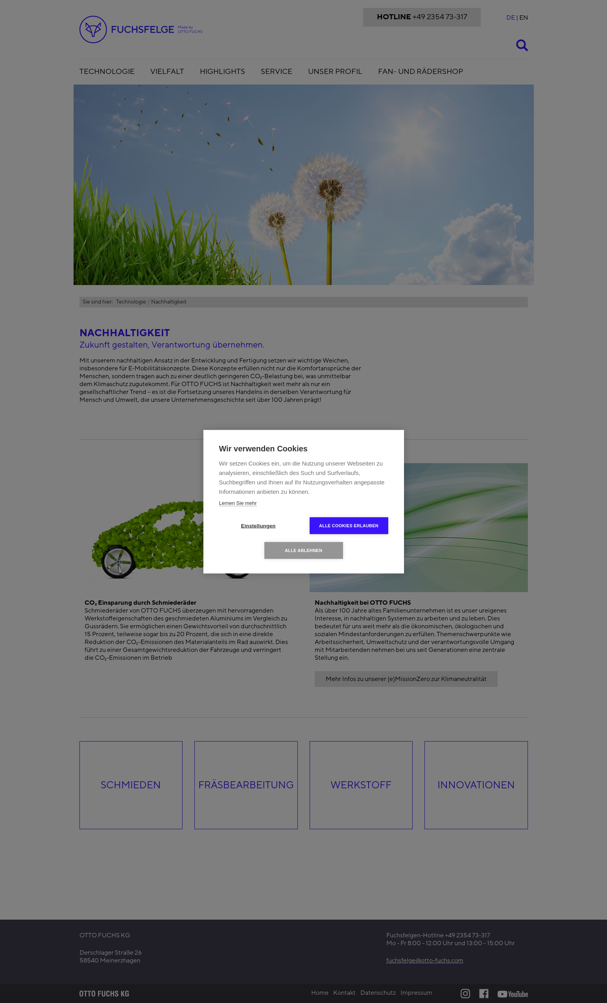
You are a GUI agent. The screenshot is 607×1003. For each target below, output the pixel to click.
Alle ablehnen (303, 550)
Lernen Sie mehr (238, 503)
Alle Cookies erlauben (348, 525)
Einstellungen (258, 525)
